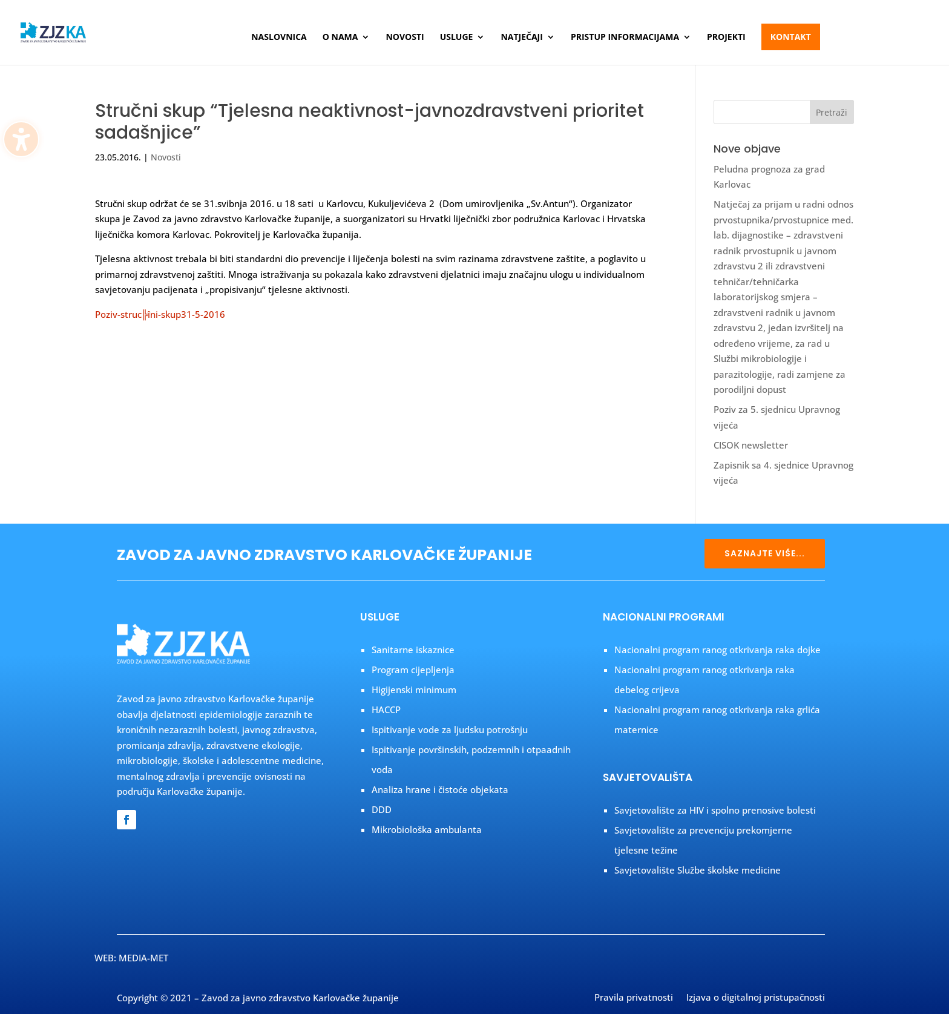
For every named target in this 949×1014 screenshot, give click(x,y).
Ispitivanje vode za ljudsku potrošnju (450, 729)
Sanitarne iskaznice (413, 650)
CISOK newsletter (751, 445)
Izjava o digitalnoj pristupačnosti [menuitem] (755, 998)
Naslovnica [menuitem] (279, 37)
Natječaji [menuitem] (521, 37)
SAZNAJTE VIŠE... (764, 553)
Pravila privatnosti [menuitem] (633, 998)
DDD (382, 809)
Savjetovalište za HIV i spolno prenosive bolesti (715, 810)
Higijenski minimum (414, 689)
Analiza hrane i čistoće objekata (440, 789)
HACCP (386, 709)
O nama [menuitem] (340, 37)
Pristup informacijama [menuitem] (625, 37)
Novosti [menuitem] (405, 37)
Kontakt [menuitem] (790, 36)
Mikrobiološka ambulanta (427, 829)
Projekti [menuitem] (726, 37)
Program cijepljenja (413, 669)
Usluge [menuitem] (456, 37)
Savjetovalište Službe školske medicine (697, 870)
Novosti (166, 157)
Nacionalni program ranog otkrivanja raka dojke (717, 650)
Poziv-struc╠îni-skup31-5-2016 (160, 314)
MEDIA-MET (143, 958)
